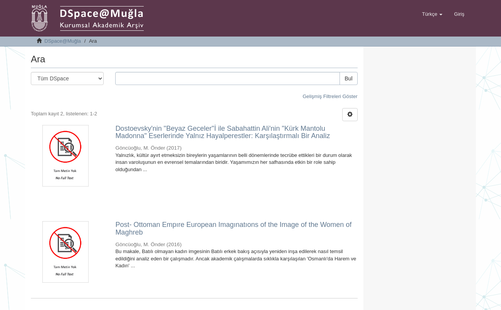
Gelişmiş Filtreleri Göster (330, 96)
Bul (348, 78)
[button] (432, 14)
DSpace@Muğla (62, 41)
